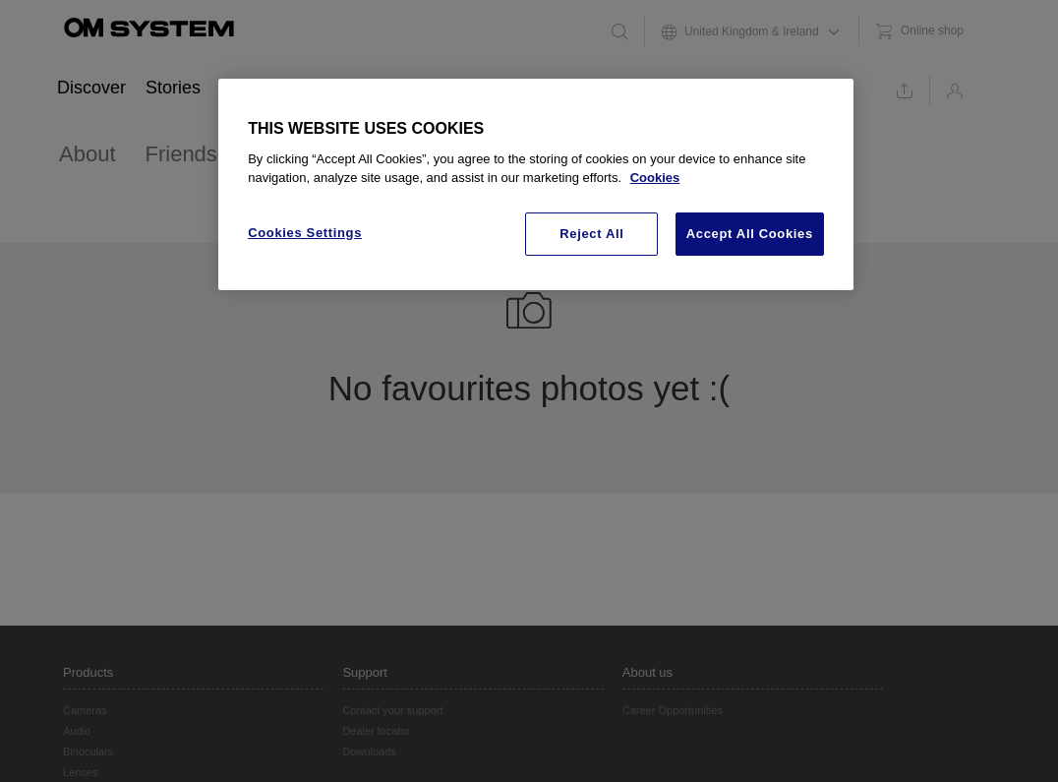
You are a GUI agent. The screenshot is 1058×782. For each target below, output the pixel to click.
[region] (535, 185)
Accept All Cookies (749, 233)
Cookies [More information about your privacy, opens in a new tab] (655, 177)
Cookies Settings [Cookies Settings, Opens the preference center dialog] (305, 232)
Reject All (591, 233)
